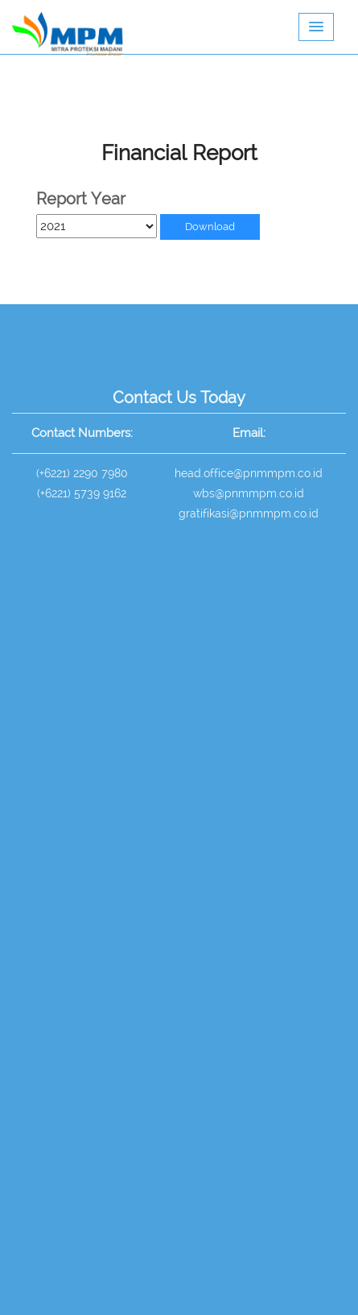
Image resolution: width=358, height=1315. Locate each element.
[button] (316, 27)
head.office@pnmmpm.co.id (249, 473)
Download (210, 227)
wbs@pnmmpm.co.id (248, 493)
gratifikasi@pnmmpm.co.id (249, 513)
